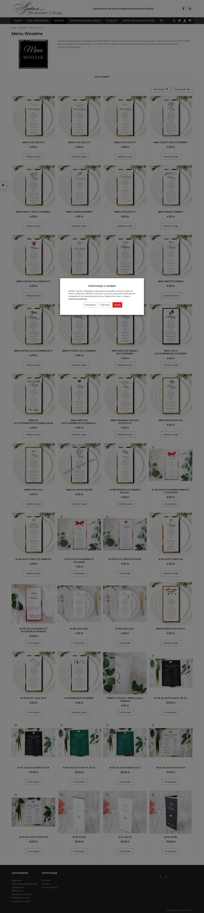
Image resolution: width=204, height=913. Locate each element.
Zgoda (117, 304)
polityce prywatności (77, 299)
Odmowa (105, 304)
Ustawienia (90, 304)
